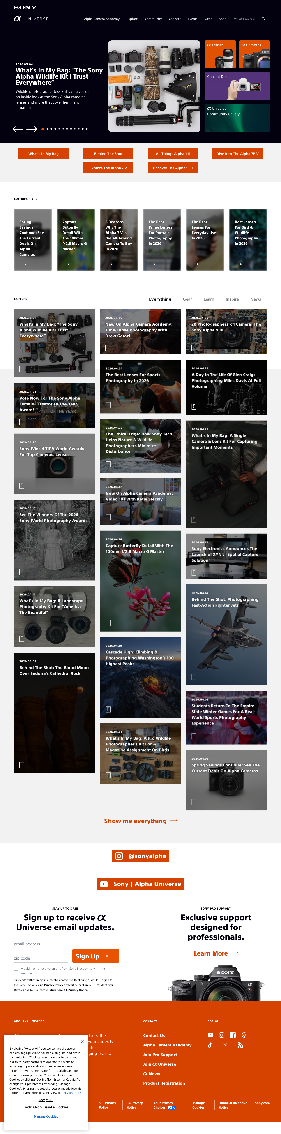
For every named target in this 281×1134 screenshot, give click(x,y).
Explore (132, 18)
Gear (208, 18)
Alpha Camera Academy (102, 18)
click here (56, 1003)
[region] (46, 1082)
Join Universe (159, 1077)
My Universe (245, 18)
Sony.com (262, 1116)
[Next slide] (31, 128)
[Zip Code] (41, 971)
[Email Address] (41, 957)
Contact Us (154, 1048)
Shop (222, 18)
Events (193, 18)
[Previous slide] (18, 128)
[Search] (263, 18)
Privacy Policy (53, 998)
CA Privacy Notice (76, 1003)
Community (153, 18)
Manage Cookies (46, 1116)
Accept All (46, 1100)
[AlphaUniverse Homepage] (31, 18)
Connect (175, 18)
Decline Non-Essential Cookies (46, 1107)
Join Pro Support (160, 1067)
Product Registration (164, 1096)
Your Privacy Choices (165, 1118)
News (151, 1086)
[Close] (82, 1042)
